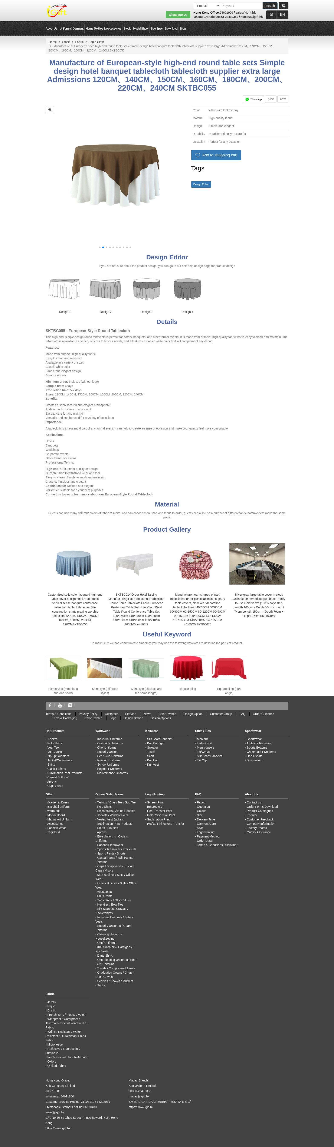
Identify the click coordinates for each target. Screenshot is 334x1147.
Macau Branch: (204, 17)
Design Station (133, 718)
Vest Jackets (56, 751)
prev (271, 99)
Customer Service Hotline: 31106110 (70, 1101)
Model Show (140, 28)
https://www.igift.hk (58, 1128)
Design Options (161, 718)
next (283, 99)
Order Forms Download (262, 806)
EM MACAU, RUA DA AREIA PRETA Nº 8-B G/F (161, 1101)
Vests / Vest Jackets (110, 819)
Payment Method (208, 836)
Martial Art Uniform (60, 819)
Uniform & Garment (71, 28)
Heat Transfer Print (159, 811)
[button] (100, 247)
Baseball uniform (59, 806)
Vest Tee (53, 747)
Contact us (254, 802)
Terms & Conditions (58, 714)
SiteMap (130, 714)
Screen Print (155, 802)
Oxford (52, 1061)
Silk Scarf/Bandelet (159, 739)
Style (200, 828)
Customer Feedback (260, 819)
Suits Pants (104, 896)
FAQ (242, 714)
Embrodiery (155, 806)
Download (171, 28)
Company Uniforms (110, 743)
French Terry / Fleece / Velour (67, 1014)
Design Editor (201, 184)
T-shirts (52, 739)
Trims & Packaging (64, 718)
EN (282, 14)
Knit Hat (152, 760)
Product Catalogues (260, 811)
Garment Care (206, 823)
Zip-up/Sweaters (58, 756)
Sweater (152, 747)
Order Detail (205, 840)
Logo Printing (206, 832)
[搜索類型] (207, 5)
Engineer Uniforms (109, 768)
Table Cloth (96, 42)
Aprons (52, 781)
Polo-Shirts (55, 743)
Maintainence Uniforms (112, 773)
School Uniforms (108, 764)
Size (200, 815)
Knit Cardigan (156, 743)
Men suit (202, 739)
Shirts (51, 764)
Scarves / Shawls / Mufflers (115, 981)
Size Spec (157, 28)
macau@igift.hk (252, 17)
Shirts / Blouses (107, 828)
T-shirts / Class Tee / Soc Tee (116, 802)
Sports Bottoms (257, 747)
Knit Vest (153, 764)
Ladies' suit (204, 743)
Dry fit (51, 1010)
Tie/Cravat (203, 751)
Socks (101, 985)
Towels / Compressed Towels (116, 968)
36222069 (103, 1101)
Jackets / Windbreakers (112, 815)
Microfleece (55, 1044)
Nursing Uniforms (108, 760)
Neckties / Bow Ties (110, 904)
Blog (183, 28)
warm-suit (54, 811)
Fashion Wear (57, 828)
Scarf (150, 756)
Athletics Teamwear (259, 743)
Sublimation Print (158, 819)
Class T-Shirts (57, 768)
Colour (201, 811)
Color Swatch (167, 714)
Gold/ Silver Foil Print (161, 815)
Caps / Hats (55, 785)
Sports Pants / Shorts (111, 853)
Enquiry (252, 815)
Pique (51, 1006)
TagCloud (53, 832)
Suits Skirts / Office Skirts (114, 900)
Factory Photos (257, 828)
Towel (151, 751)
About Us (51, 28)
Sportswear (254, 739)
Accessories (55, 823)
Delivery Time (206, 819)
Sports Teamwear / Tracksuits (116, 849)
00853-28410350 (226, 17)
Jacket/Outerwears (60, 760)
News (147, 714)
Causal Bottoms (58, 777)
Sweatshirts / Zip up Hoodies (116, 811)
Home (53, 42)
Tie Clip (202, 760)
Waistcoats (104, 891)
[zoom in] (50, 109)
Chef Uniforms (106, 747)
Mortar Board (56, 815)
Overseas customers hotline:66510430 (71, 1107)
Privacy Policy (88, 714)
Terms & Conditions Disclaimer (217, 845)
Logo (113, 718)
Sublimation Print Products (65, 773)
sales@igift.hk (246, 12)
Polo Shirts (104, 806)
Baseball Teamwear (110, 845)
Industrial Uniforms (109, 739)
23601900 (226, 12)
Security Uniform (108, 751)
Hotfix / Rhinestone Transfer (165, 823)
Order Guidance (263, 714)
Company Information (261, 823)
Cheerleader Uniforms (261, 751)
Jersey (52, 1002)
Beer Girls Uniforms (110, 756)
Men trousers (206, 747)
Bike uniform (255, 760)
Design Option (193, 714)
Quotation (203, 806)
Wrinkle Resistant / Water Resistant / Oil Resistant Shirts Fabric (66, 1036)
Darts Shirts (254, 756)
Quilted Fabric (57, 1065)
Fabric (79, 42)
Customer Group (221, 714)
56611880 (67, 1096)
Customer (111, 714)
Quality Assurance (259, 832)
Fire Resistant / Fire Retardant (68, 1057)
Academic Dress (58, 802)
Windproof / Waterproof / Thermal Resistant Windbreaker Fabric (67, 1023)
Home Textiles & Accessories (103, 28)
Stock (127, 28)
